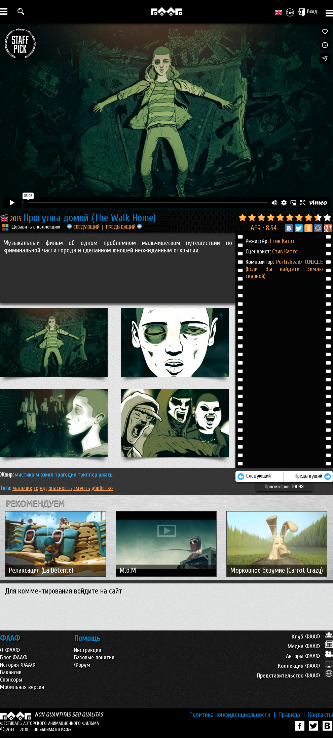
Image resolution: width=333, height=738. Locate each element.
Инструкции (87, 650)
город (40, 488)
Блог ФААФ (13, 657)
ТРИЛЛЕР (87, 474)
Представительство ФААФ (295, 675)
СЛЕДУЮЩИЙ (83, 227)
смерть (81, 488)
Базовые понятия (94, 657)
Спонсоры (11, 679)
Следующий (254, 476)
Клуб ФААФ (312, 636)
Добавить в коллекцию (36, 227)
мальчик (22, 488)
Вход (307, 12)
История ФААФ (17, 664)
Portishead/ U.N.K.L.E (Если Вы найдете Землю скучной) (284, 269)
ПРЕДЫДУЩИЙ (124, 227)
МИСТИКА (24, 474)
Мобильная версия (22, 687)
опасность (60, 488)
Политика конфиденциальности (232, 715)
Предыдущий (313, 476)
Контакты (320, 715)
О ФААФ (10, 650)
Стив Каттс (282, 241)
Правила (292, 715)
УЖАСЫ (106, 474)
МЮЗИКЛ (44, 474)
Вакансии (11, 672)
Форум (82, 664)
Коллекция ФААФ (305, 665)
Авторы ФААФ (309, 656)
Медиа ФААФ (310, 646)
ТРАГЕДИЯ (65, 474)
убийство (102, 488)
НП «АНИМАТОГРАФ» (52, 730)
